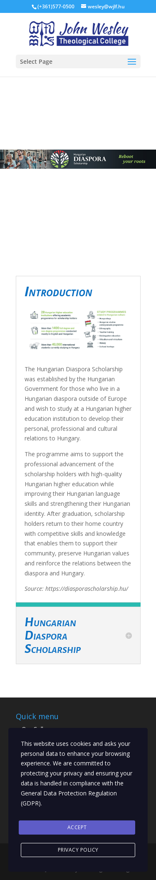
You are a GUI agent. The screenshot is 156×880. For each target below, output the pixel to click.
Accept (77, 827)
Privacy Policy (78, 849)
